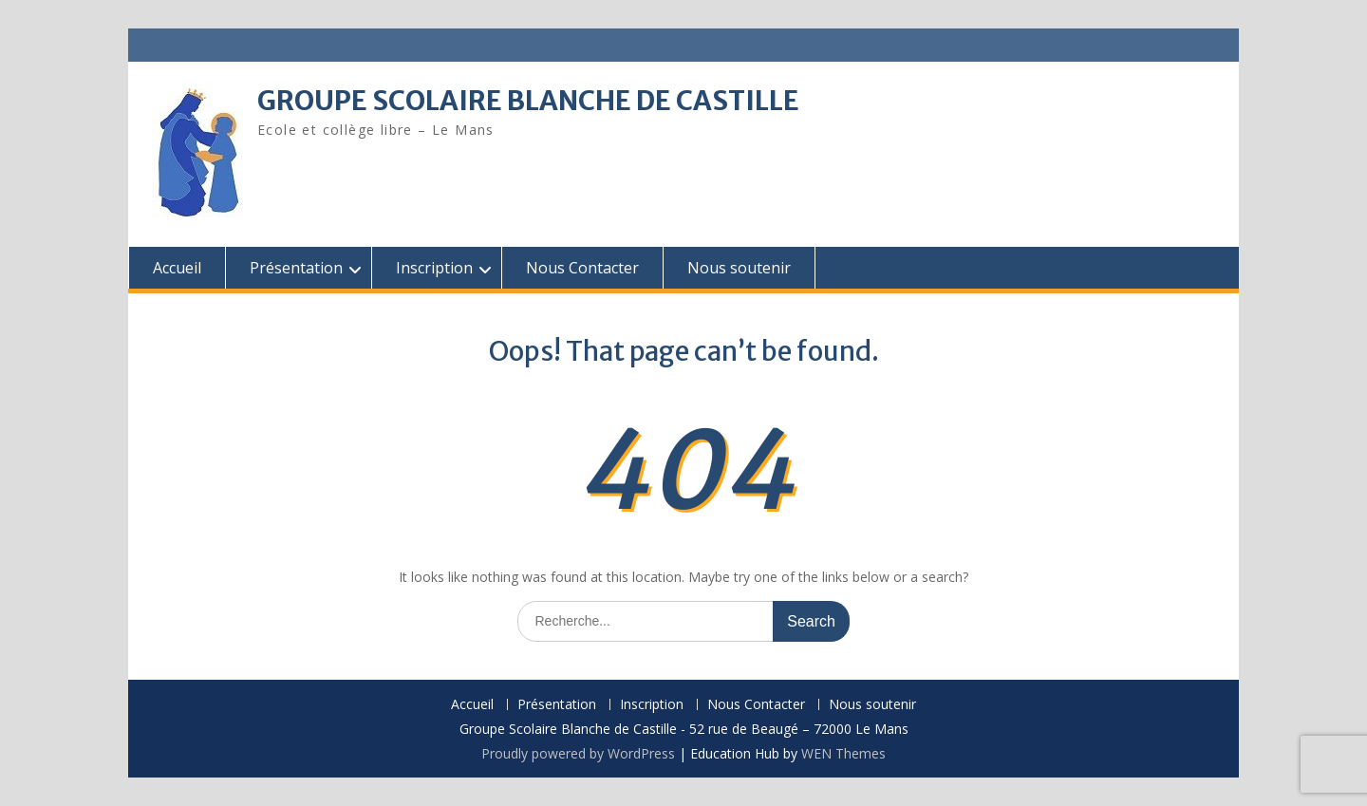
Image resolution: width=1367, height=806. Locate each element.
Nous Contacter (582, 267)
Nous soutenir (739, 267)
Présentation (296, 267)
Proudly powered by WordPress (578, 753)
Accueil (177, 267)
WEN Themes (843, 753)
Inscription (434, 267)
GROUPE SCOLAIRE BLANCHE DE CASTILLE (528, 101)
